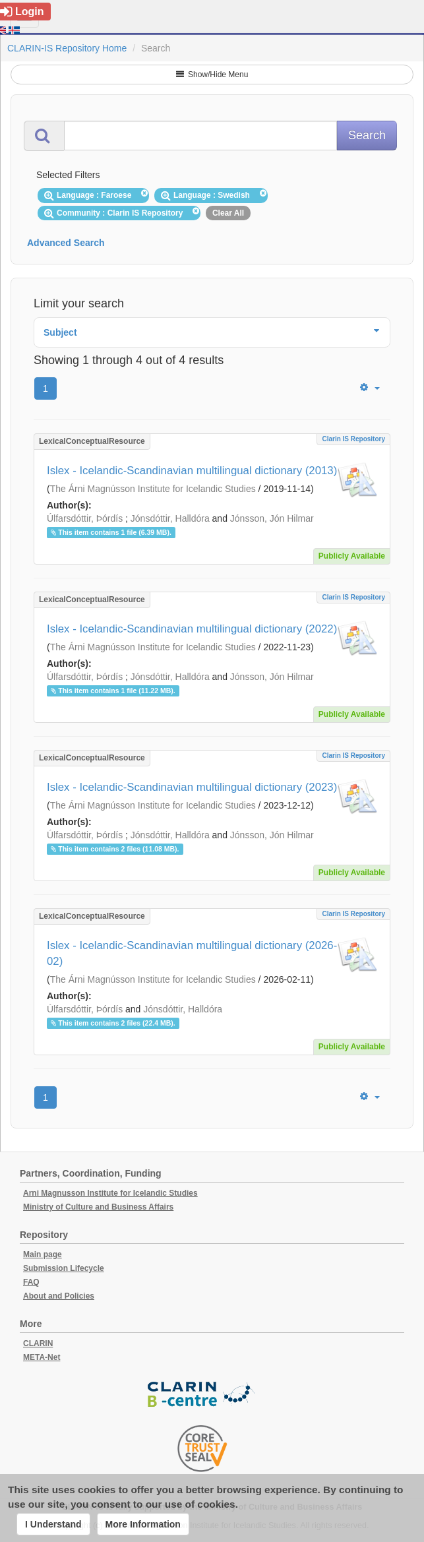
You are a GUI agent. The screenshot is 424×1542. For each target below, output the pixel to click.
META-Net (41, 1357)
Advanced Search (66, 242)
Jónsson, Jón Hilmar (272, 518)
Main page (42, 1254)
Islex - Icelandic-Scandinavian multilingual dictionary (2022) (192, 629)
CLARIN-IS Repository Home (67, 48)
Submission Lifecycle (63, 1268)
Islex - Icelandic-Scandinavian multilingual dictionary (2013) (192, 470)
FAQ (31, 1282)
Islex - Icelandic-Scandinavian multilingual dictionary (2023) (192, 787)
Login (22, 11)
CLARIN (38, 1343)
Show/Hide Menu (212, 74)
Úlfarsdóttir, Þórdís (85, 518)
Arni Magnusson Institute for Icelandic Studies (110, 1193)
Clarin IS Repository (353, 439)
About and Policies (58, 1296)
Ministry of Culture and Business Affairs (98, 1207)
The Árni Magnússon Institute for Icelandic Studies (153, 488)
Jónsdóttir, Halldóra (170, 518)
